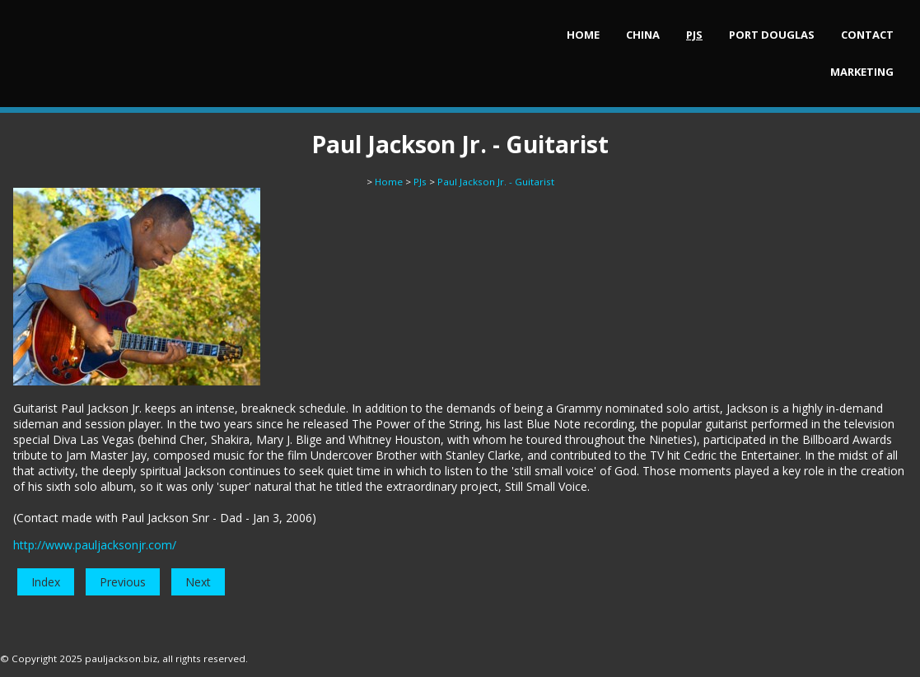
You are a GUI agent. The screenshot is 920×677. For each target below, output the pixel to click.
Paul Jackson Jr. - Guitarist (495, 181)
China (643, 34)
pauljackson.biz (121, 658)
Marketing (862, 71)
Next (198, 582)
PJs (694, 34)
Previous (123, 582)
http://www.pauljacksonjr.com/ (94, 545)
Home (583, 34)
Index (45, 582)
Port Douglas (772, 34)
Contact (867, 34)
